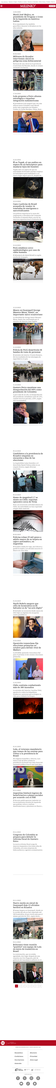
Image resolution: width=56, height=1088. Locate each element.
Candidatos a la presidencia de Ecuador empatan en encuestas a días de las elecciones (28, 456)
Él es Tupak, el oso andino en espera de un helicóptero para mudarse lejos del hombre (27, 164)
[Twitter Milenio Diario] (25, 1078)
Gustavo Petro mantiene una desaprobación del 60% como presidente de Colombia (27, 389)
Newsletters (19, 1053)
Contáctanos (19, 1056)
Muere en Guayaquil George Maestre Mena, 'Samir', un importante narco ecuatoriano (28, 312)
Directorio (33, 1053)
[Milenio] (28, 6)
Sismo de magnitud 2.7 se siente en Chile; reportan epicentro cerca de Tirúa (25, 499)
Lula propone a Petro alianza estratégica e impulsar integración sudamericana (27, 98)
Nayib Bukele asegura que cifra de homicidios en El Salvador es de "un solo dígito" (28, 605)
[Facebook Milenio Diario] (18, 1078)
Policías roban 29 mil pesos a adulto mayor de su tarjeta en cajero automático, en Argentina (27, 540)
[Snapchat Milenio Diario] (35, 1084)
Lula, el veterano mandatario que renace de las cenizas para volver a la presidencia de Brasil (28, 752)
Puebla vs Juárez (22, 2)
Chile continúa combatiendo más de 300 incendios (27, 686)
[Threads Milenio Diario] (38, 1078)
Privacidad (33, 1056)
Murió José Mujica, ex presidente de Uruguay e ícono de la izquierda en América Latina (28, 17)
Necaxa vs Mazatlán (33, 2)
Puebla (48, 2)
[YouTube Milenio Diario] (21, 1084)
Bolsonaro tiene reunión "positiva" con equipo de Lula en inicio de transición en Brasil (27, 948)
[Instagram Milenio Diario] (31, 1078)
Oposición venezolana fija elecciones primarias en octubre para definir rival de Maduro (27, 646)
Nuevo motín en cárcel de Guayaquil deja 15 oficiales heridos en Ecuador (26, 905)
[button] (1, 6)
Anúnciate (18, 1063)
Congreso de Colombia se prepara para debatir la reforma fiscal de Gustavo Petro (25, 838)
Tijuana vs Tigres (13, 2)
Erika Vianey (42, 2)
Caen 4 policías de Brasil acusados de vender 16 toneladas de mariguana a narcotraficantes (25, 207)
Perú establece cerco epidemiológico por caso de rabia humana (26, 250)
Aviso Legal (34, 1060)
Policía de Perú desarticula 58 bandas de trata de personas (27, 350)
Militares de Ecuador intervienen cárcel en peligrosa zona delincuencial (27, 58)
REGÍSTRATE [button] (52, 6)
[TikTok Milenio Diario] (28, 1084)
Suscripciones (19, 1060)
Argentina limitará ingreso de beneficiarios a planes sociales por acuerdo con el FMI (28, 795)
